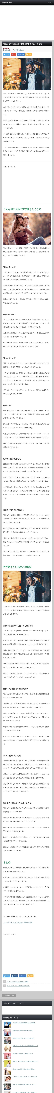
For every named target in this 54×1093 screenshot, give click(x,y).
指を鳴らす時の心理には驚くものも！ (23, 1053)
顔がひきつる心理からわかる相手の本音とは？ (25, 1061)
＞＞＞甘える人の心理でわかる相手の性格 (17, 922)
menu (49, 2)
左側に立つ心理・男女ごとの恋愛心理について (25, 1046)
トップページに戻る (8, 995)
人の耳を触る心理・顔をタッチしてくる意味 (25, 1076)
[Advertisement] (27, 23)
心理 (16, 50)
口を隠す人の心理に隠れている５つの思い (24, 1022)
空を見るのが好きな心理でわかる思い (23, 1030)
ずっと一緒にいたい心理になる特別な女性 (18, 985)
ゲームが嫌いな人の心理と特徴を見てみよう (25, 1092)
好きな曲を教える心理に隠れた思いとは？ (24, 1084)
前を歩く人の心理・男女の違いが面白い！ (24, 1069)
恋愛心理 (7, 50)
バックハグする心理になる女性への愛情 (17, 981)
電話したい (21, 50)
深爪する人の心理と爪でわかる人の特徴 (23, 1038)
